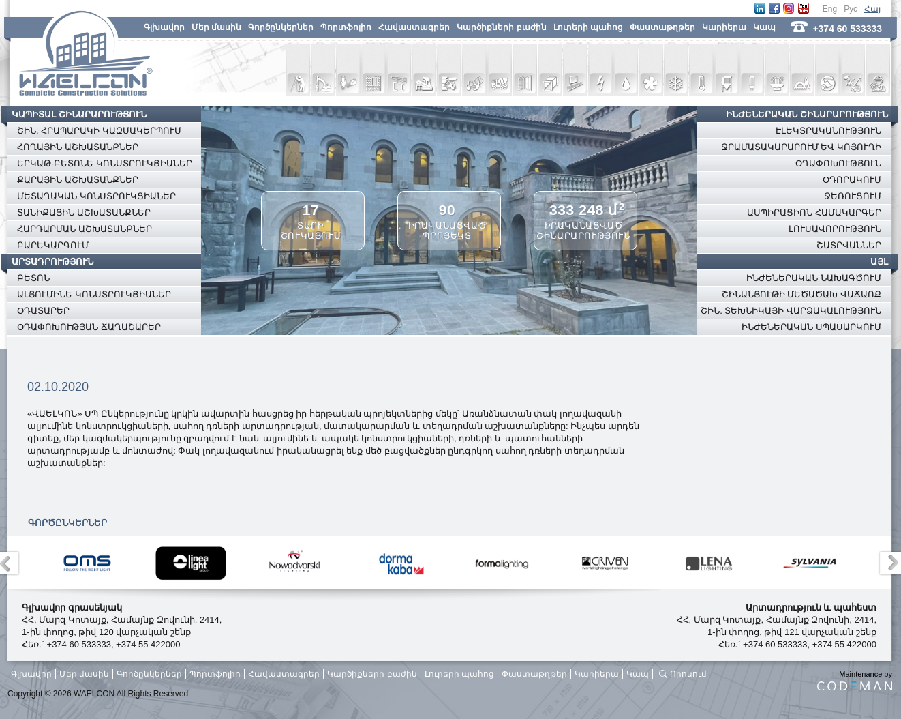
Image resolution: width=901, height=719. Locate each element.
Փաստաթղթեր (662, 27)
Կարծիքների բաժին (501, 27)
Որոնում (688, 674)
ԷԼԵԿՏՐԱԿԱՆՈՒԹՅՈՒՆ (828, 131)
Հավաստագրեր (414, 27)
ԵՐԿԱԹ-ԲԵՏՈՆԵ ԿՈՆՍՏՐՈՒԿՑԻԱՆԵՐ (104, 163)
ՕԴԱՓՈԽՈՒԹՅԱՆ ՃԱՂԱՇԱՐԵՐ (89, 327)
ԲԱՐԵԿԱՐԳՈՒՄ (53, 245)
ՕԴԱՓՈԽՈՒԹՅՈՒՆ (838, 163)
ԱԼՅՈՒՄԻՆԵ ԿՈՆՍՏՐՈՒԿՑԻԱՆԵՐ (94, 294)
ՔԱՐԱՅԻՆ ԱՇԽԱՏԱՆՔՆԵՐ (77, 180)
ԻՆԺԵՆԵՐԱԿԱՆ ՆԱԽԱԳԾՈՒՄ (813, 278)
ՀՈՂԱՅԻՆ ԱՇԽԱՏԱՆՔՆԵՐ (77, 147)
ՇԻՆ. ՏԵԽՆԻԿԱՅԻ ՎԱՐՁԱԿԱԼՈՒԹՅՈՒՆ (791, 311)
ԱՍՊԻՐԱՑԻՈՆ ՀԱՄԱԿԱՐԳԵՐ (814, 212)
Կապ (764, 27)
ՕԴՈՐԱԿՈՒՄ (852, 180)
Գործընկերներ (281, 27)
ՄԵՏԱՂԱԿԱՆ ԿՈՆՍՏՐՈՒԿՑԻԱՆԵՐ (96, 196)
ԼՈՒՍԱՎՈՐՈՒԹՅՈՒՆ (835, 229)
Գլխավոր (164, 27)
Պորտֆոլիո (345, 27)
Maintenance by (854, 680)
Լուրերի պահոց (588, 27)
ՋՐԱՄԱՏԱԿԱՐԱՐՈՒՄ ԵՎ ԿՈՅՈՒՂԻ (801, 147)
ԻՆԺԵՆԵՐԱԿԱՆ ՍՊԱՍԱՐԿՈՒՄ (811, 327)
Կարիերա (724, 27)
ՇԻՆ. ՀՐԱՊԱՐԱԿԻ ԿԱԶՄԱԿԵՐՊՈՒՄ (99, 131)
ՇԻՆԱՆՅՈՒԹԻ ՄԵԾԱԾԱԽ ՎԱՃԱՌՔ (801, 294)
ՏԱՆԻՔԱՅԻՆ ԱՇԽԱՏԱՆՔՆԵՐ (84, 212)
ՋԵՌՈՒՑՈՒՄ (852, 196)
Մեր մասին (216, 27)
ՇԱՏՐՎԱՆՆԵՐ (848, 245)
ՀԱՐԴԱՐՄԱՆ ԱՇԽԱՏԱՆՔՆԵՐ (84, 229)
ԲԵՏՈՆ (33, 278)
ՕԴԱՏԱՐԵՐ (43, 311)
